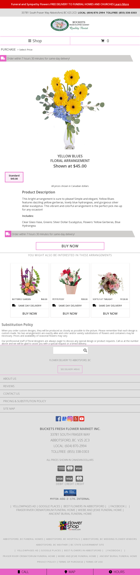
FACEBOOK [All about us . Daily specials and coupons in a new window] (117, 506)
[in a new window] (107, 506)
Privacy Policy (46, 561)
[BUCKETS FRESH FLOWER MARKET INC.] (70, 32)
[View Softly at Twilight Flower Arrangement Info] (110, 280)
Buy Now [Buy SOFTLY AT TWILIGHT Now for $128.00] (110, 313)
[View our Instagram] (70, 420)
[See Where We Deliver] (70, 369)
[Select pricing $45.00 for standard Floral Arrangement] (14, 177)
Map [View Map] (70, 572)
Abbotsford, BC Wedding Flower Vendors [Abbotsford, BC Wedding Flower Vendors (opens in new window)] (110, 539)
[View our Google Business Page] (64, 420)
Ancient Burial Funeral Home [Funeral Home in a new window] (70, 514)
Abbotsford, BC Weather (52, 544)
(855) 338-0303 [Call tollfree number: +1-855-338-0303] (128, 12)
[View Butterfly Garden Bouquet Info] (29, 280)
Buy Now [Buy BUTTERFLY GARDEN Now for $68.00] (29, 313)
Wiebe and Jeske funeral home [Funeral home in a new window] (100, 510)
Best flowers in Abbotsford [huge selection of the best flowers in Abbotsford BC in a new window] (84, 506)
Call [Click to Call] (23, 572)
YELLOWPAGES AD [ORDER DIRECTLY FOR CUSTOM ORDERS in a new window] (24, 506)
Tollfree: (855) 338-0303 (70, 451)
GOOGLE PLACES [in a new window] (50, 506)
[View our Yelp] (75, 420)
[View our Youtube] (81, 420)
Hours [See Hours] (117, 572)
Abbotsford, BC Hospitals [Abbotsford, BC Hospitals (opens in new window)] (63, 539)
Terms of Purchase (71, 561)
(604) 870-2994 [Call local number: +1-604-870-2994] (96, 12)
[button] (70, 492)
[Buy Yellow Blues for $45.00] (70, 246)
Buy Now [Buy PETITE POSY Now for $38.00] (70, 313)
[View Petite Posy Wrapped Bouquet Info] (70, 280)
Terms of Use (94, 561)
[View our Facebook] (58, 420)
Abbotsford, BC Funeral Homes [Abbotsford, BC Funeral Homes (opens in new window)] (23, 539)
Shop (35, 40)
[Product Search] (70, 350)
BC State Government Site (87, 544)
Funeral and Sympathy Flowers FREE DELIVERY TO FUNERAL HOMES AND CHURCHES (70, 4)
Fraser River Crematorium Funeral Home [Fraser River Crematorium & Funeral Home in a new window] (46, 510)
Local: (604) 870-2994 (70, 446)
